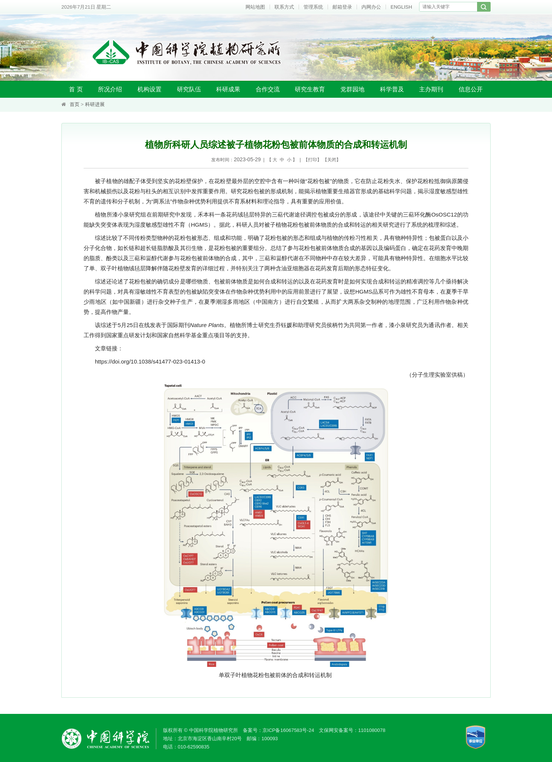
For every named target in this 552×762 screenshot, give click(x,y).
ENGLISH (401, 7)
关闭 (331, 159)
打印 (312, 159)
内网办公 (371, 7)
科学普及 (392, 89)
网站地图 (255, 7)
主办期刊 (431, 89)
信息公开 (471, 89)
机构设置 (149, 89)
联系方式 (284, 7)
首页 (74, 104)
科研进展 (95, 104)
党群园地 (352, 89)
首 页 (75, 89)
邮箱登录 (342, 7)
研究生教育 (310, 89)
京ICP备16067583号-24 (288, 730)
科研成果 (228, 89)
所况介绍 (110, 89)
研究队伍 (189, 89)
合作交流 (268, 89)
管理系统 (313, 7)
